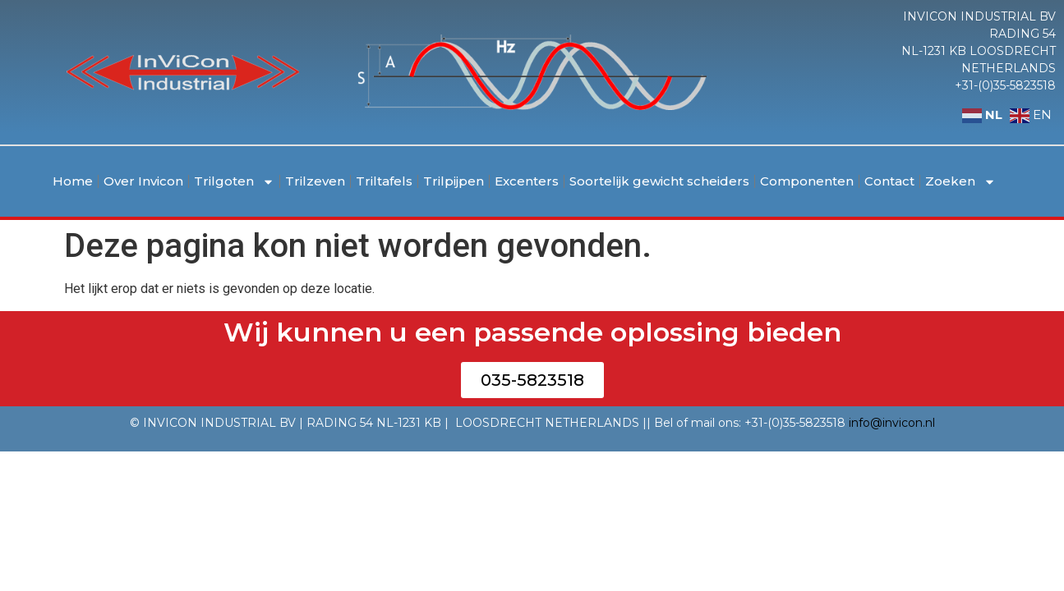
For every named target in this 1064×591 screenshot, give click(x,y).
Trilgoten (234, 181)
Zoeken (960, 181)
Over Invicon (143, 181)
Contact (889, 181)
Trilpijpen (453, 181)
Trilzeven (315, 181)
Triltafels (384, 181)
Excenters (527, 181)
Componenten (807, 181)
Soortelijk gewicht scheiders (659, 181)
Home (73, 181)
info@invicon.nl (892, 422)
